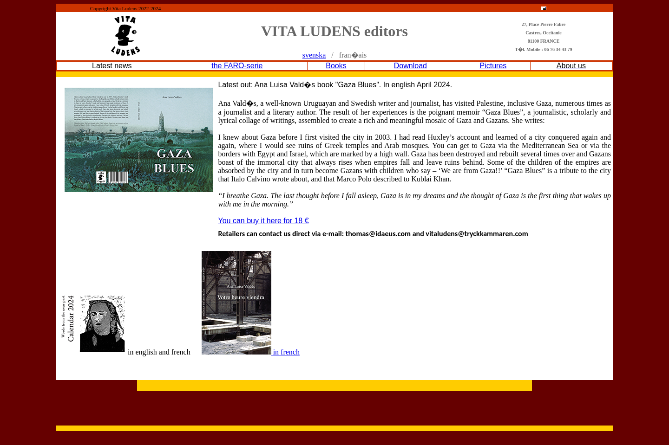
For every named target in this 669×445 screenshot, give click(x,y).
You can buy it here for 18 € (263, 221)
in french (251, 352)
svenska (314, 55)
